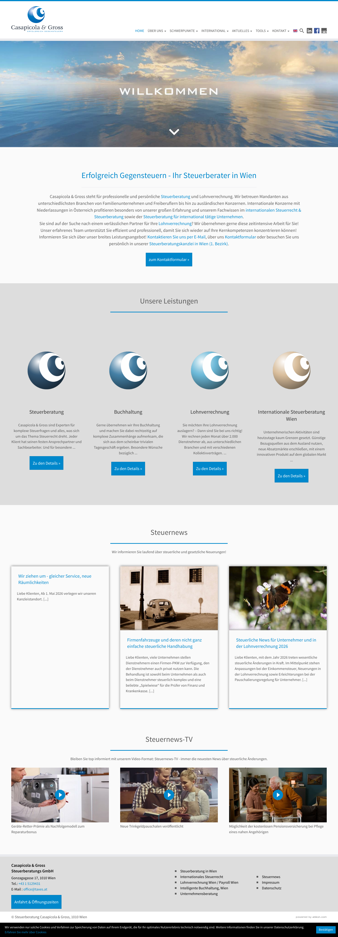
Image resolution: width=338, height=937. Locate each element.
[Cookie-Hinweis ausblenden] (326, 929)
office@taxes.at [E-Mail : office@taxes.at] (35, 889)
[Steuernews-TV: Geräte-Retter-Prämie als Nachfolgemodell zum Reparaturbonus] (60, 801)
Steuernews (271, 877)
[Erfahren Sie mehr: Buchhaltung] (128, 407)
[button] (309, 30)
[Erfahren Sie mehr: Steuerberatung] (46, 405)
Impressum (270, 882)
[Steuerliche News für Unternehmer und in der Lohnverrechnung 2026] (278, 646)
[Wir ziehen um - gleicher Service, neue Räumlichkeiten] (60, 646)
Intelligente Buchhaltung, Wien (204, 888)
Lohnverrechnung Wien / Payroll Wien (209, 882)
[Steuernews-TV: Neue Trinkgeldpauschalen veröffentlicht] (169, 798)
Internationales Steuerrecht (201, 877)
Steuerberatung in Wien (198, 871)
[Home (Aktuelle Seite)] (138, 31)
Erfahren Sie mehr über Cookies (25, 932)
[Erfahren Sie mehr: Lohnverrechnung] (210, 407)
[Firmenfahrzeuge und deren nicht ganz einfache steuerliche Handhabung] (169, 646)
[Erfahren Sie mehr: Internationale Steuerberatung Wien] (291, 411)
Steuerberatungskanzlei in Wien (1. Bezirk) (188, 244)
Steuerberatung (175, 196)
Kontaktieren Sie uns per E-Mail (176, 237)
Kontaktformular (240, 237)
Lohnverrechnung (175, 223)
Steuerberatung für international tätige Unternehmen (193, 217)
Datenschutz (271, 888)
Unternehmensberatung (199, 893)
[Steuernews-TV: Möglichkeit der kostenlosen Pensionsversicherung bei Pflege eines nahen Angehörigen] (278, 801)
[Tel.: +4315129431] (29, 884)
